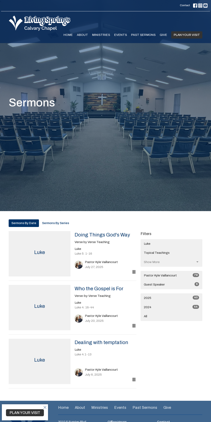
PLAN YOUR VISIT (187, 34)
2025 (171, 298)
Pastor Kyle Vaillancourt (171, 275)
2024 (171, 307)
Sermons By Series (55, 223)
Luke (147, 243)
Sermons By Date (23, 223)
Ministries (101, 34)
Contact (185, 5)
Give (163, 34)
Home (68, 34)
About (82, 34)
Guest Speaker (171, 284)
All (145, 316)
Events (120, 34)
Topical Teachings (157, 252)
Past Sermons (143, 34)
